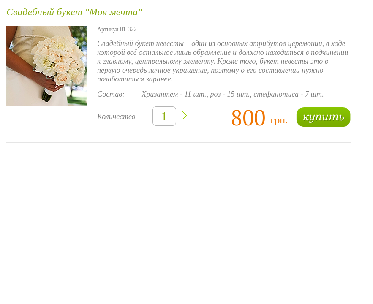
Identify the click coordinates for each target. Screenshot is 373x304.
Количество (116, 116)
